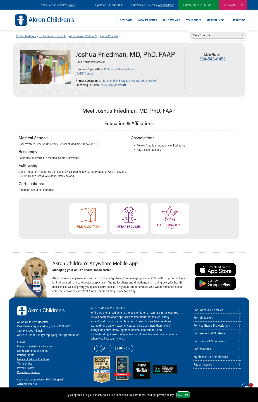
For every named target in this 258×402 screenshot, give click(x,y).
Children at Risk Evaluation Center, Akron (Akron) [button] (128, 80)
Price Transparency (28, 372)
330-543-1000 (25, 330)
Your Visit (193, 20)
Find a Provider (109, 36)
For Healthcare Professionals (212, 325)
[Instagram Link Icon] (103, 348)
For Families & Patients (52, 36)
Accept (183, 395)
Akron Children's (26, 36)
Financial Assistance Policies (34, 346)
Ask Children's (166, 5)
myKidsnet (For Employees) (211, 357)
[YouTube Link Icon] (121, 348)
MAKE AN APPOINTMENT (199, 5)
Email (39, 330)
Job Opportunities (68, 335)
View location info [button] (113, 85)
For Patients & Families (208, 310)
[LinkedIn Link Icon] (112, 348)
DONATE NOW (233, 5)
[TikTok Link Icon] (129, 348)
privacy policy (165, 395)
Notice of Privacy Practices (33, 359)
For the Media (202, 349)
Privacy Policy (25, 368)
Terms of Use (24, 363)
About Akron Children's (83, 36)
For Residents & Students (209, 333)
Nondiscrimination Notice (32, 350)
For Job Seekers (203, 317)
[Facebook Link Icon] (94, 348)
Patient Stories (203, 364)
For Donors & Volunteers (209, 341)
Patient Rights (25, 355)
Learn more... (117, 338)
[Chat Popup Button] (245, 386)
